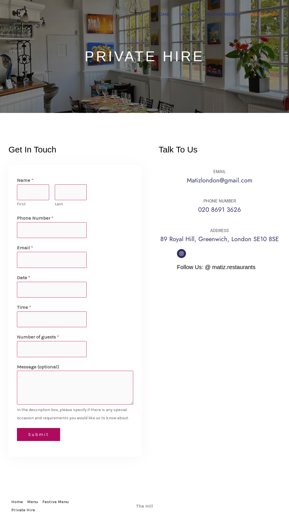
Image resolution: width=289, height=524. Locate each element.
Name (25, 180)
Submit (38, 434)
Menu (191, 14)
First (21, 204)
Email (25, 247)
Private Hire (264, 14)
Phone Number (35, 218)
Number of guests (38, 337)
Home (167, 14)
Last (59, 204)
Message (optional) (38, 367)
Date (23, 277)
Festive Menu (223, 14)
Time (24, 307)
